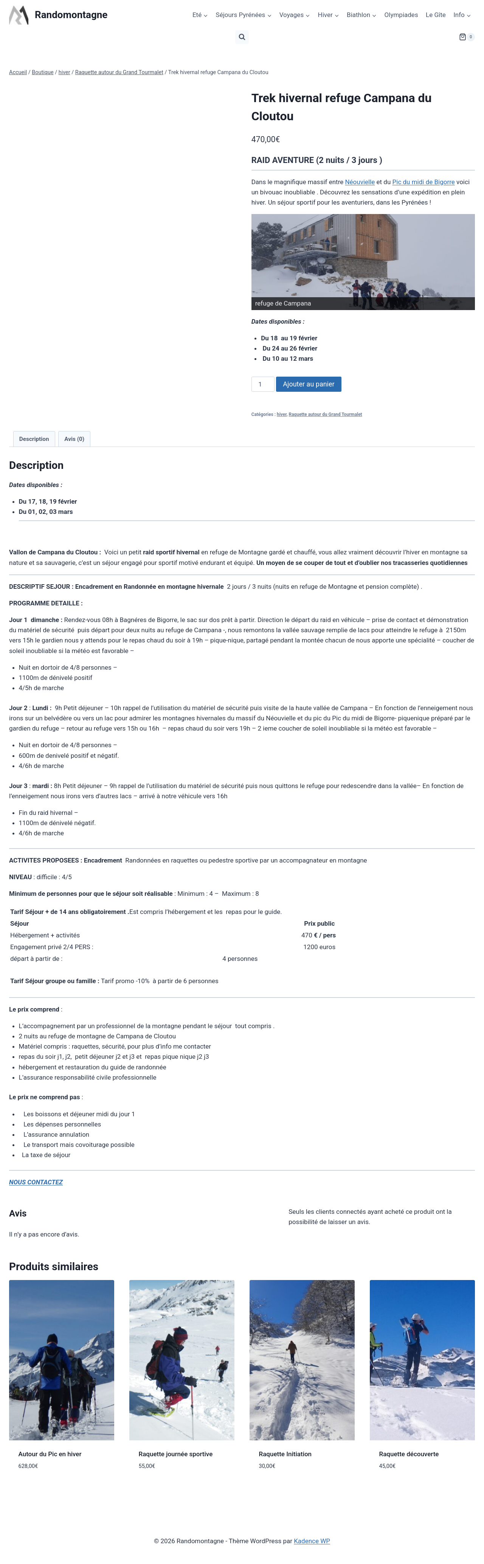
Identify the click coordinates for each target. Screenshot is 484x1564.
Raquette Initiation (285, 1454)
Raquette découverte (409, 1454)
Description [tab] (34, 439)
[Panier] (467, 37)
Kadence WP (312, 1541)
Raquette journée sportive (176, 1454)
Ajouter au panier (308, 384)
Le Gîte (436, 15)
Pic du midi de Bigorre (423, 182)
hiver (282, 414)
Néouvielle (360, 182)
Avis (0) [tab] (74, 439)
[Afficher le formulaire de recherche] (242, 37)
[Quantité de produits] (263, 384)
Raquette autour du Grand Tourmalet (325, 414)
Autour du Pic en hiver (50, 1454)
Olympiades (401, 15)
